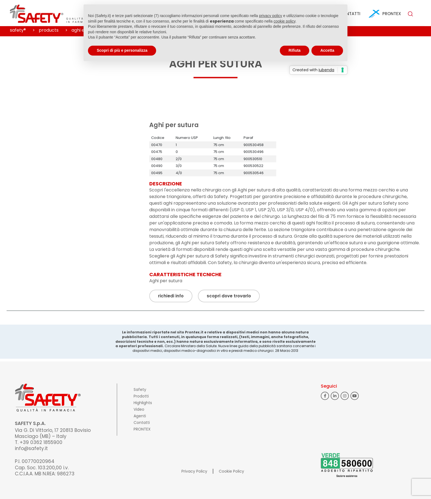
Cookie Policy (231, 471)
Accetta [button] (327, 50)
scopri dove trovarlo (229, 296)
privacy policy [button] (270, 15)
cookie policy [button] (284, 21)
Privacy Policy (194, 471)
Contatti (142, 422)
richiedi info (171, 296)
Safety (140, 389)
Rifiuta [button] (295, 50)
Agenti (140, 416)
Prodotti (141, 396)
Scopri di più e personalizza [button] (122, 50)
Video (139, 409)
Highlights (143, 402)
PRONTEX (391, 14)
